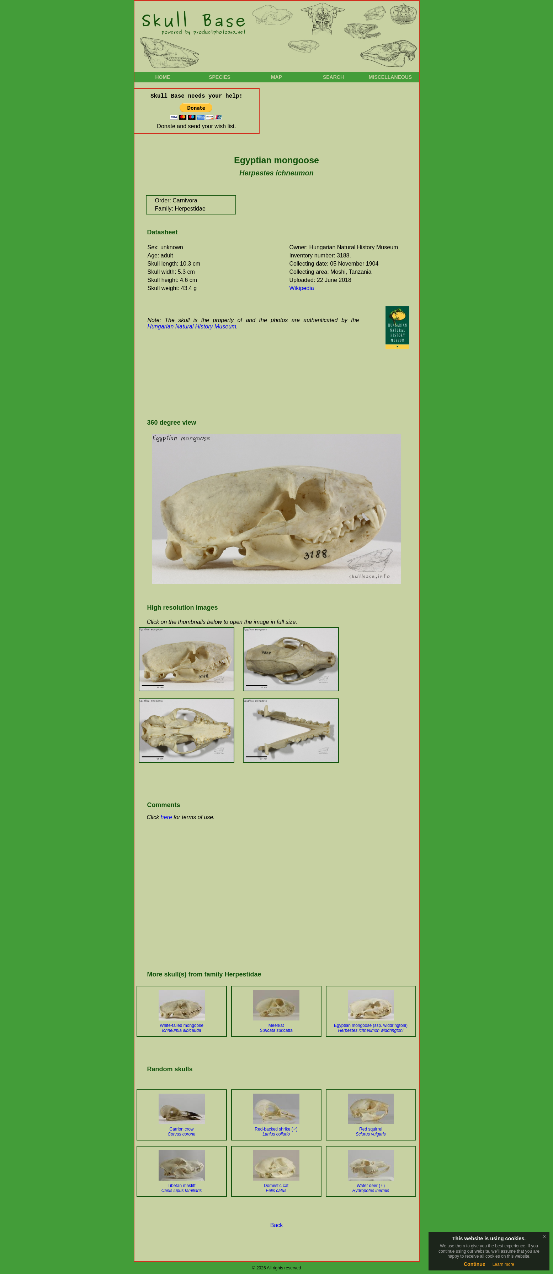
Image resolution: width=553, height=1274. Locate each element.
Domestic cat (276, 1188)
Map (276, 77)
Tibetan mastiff (181, 1188)
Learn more (503, 1264)
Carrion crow (181, 1132)
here (166, 817)
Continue (474, 1264)
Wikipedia (301, 288)
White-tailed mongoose (181, 1028)
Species (219, 77)
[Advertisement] (274, 389)
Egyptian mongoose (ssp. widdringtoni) (371, 1028)
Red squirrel (371, 1132)
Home (162, 77)
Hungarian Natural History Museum (192, 326)
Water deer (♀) (370, 1188)
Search (333, 77)
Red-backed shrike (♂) (276, 1132)
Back (276, 1225)
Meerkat (276, 1028)
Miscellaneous (390, 77)
